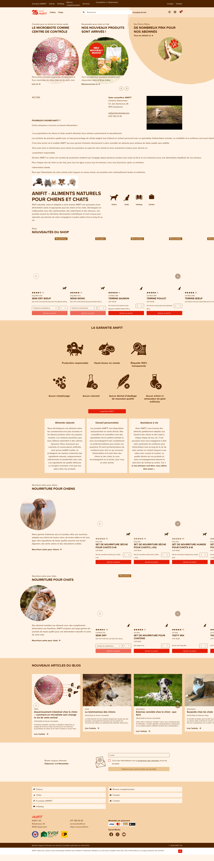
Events (52, 3)
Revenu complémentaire (73, 3)
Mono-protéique (137, 239)
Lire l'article (41, 734)
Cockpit (170, 3)
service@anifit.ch (77, 823)
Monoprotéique (61, 239)
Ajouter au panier (126, 313)
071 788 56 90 (76, 820)
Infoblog (60, 3)
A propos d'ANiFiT (39, 3)
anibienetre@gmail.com (118, 112)
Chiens (53, 12)
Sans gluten (100, 239)
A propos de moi (139, 12)
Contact (179, 3)
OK (180, 851)
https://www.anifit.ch (79, 826)
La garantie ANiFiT (107, 411)
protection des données (148, 760)
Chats (60, 12)
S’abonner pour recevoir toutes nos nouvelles (139, 769)
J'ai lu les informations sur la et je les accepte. (139, 762)
